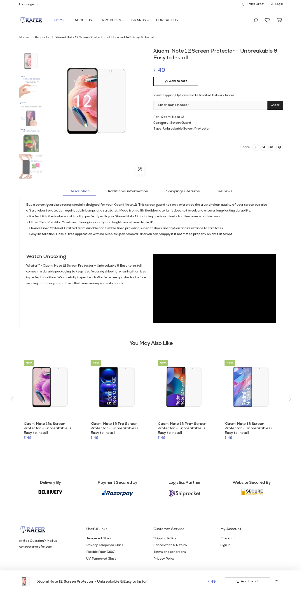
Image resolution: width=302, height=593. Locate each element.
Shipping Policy (164, 538)
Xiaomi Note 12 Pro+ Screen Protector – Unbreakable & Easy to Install (182, 428)
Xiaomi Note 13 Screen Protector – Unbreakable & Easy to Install (248, 428)
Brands (138, 20)
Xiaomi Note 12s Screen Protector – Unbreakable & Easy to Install (47, 428)
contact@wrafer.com (35, 547)
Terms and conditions (169, 552)
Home (59, 20)
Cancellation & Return (170, 545)
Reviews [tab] (225, 191)
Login (276, 4)
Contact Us (167, 20)
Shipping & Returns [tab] (183, 191)
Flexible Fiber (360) (100, 552)
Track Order (253, 4)
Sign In (225, 545)
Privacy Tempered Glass (104, 545)
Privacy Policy (164, 558)
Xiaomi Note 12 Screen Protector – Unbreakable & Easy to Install (92, 582)
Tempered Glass (98, 538)
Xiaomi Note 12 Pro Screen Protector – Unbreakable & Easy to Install (114, 428)
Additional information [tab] (128, 191)
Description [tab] (79, 191)
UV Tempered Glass (101, 558)
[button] (255, 20)
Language (26, 4)
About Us (83, 20)
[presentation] (12, 399)
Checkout (227, 538)
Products (111, 20)
